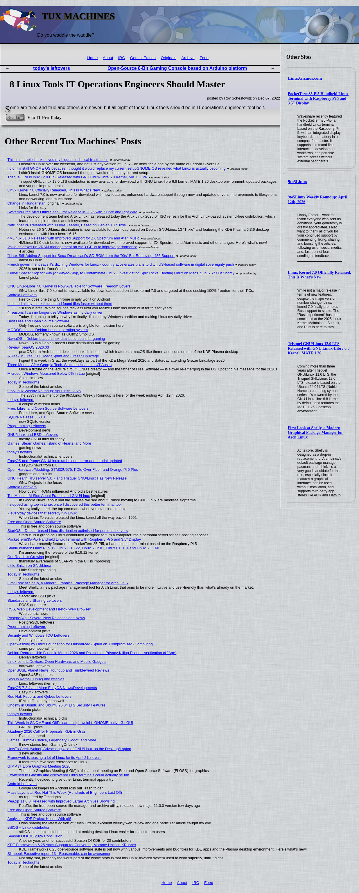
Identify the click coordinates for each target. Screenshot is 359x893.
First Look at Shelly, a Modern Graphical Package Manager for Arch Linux (315, 432)
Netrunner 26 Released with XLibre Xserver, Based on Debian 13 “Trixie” (67, 225)
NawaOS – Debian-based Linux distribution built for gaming (56, 338)
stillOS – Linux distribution (29, 827)
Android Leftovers (22, 295)
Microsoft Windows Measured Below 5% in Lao (46, 373)
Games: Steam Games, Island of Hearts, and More (49, 443)
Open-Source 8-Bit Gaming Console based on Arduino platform (177, 68)
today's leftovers (51, 68)
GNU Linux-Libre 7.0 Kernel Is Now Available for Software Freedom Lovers (69, 286)
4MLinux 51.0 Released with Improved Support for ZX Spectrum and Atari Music (73, 238)
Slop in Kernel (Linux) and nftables (36, 679)
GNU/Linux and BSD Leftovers (33, 434)
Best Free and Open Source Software (38, 321)
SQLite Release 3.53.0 (26, 417)
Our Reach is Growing (26, 557)
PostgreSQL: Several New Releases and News (46, 618)
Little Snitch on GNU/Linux (29, 565)
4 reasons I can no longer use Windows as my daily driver (55, 312)
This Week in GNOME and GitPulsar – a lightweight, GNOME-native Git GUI (70, 722)
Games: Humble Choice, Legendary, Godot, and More (52, 740)
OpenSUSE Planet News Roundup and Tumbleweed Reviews (58, 670)
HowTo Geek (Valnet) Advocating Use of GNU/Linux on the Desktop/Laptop (69, 749)
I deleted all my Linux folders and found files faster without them (60, 303)
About (108, 58)
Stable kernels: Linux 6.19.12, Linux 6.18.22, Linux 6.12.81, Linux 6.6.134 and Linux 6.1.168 (83, 548)
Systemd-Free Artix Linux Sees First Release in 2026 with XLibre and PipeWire (72, 212)
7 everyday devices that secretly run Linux (42, 513)
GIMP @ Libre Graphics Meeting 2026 (39, 766)
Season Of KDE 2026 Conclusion (35, 836)
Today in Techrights (23, 382)
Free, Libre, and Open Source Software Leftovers (48, 408)
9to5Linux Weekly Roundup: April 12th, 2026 (44, 391)
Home (92, 58)
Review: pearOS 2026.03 (28, 347)
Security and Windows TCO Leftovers (38, 635)
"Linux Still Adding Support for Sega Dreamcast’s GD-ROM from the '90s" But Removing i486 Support (91, 255)
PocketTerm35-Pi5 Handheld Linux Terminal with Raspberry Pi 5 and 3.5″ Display (318, 98)
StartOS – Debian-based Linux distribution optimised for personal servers (68, 530)
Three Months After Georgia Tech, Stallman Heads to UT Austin (60, 365)
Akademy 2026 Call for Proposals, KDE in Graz (46, 731)
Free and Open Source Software (34, 522)
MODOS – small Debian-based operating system (48, 330)
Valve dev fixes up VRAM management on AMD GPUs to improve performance (72, 247)
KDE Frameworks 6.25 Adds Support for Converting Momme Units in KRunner (72, 845)
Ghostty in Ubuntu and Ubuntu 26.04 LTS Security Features (57, 705)
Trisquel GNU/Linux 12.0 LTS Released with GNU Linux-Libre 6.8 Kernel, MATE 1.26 (318, 348)
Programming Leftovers (27, 426)
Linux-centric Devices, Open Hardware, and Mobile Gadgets (57, 661)
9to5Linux (297, 181)
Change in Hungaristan (27, 203)
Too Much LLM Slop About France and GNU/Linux (49, 495)
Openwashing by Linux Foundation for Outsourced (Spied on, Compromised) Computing (80, 644)
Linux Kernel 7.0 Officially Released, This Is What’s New (319, 274)
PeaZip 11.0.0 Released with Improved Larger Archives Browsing (61, 801)
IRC (121, 58)
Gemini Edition (143, 58)
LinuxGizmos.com (305, 78)
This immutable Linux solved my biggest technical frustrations (58, 159)
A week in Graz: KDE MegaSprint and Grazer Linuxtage (53, 356)
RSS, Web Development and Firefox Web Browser (49, 609)
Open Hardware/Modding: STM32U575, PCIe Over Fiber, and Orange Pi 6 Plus (73, 469)
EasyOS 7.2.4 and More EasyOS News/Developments (52, 688)
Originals (168, 58)
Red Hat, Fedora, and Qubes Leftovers (40, 696)
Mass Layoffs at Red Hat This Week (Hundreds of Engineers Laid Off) (65, 792)
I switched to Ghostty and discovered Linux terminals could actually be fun (68, 775)
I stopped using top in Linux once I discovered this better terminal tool (65, 504)
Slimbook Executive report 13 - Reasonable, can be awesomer (59, 853)
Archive (187, 58)
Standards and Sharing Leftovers (35, 600)
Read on (15, 117)
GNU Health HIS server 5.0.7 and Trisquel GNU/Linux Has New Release (67, 478)
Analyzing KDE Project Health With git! (39, 818)
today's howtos (20, 452)
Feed (204, 58)
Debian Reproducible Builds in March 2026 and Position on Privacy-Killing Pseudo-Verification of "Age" (92, 653)
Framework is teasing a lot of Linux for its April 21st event (55, 757)
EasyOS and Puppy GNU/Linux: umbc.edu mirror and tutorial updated (65, 461)
